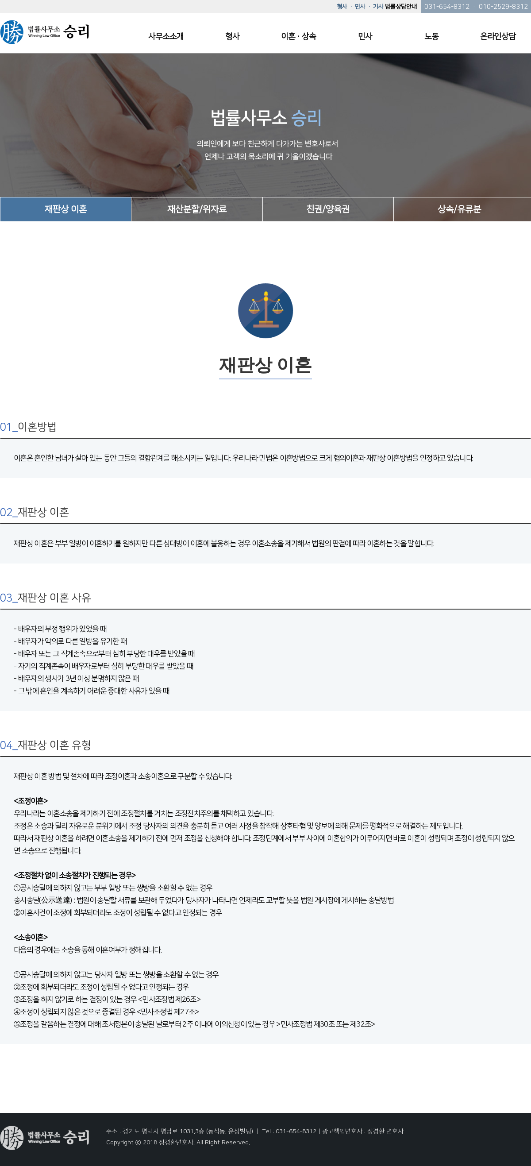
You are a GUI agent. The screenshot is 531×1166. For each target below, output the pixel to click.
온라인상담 (498, 36)
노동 (431, 36)
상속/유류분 (459, 209)
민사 (365, 36)
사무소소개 (166, 36)
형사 (232, 36)
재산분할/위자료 (197, 209)
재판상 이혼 (66, 209)
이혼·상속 (298, 36)
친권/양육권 (328, 209)
